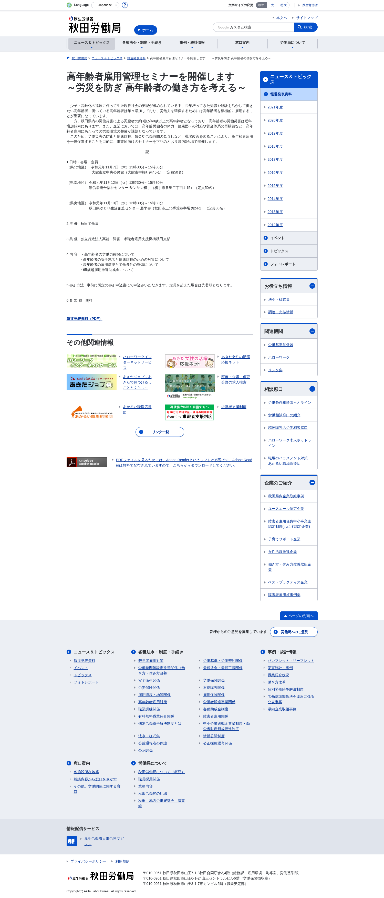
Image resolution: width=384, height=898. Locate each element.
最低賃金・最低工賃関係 (223, 668)
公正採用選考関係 (217, 743)
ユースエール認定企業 (286, 509)
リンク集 (275, 370)
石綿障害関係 (214, 687)
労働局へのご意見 (294, 632)
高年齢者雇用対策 (152, 702)
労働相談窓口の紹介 (284, 415)
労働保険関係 (214, 680)
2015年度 (275, 186)
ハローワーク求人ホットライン (289, 443)
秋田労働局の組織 (152, 793)
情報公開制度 (214, 736)
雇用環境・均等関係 (154, 695)
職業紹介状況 (278, 675)
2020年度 (275, 120)
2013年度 (275, 212)
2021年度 (275, 107)
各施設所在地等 (86, 772)
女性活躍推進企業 (282, 552)
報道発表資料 (281, 94)
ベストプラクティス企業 (288, 582)
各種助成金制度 (215, 709)
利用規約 (122, 861)
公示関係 (145, 750)
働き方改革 (277, 682)
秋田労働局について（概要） (161, 772)
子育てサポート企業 (284, 539)
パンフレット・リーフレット (291, 661)
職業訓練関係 (149, 709)
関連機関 (289, 331)
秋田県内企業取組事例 (286, 496)
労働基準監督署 (280, 345)
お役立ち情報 (289, 286)
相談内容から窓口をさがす (95, 779)
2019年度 (275, 133)
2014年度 (275, 199)
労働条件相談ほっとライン (289, 402)
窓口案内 (82, 763)
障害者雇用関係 (215, 716)
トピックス (279, 251)
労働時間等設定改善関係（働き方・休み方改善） (161, 670)
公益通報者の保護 (152, 743)
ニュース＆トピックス (291, 79)
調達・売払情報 (280, 312)
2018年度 (275, 146)
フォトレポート (282, 264)
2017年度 (275, 159)
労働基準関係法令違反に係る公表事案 (291, 699)
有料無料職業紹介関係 (156, 716)
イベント (277, 238)
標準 (261, 5)
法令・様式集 (279, 299)
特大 (284, 5)
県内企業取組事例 (282, 709)
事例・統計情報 (282, 652)
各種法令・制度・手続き (160, 652)
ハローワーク (279, 357)
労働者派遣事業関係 (219, 702)
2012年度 (275, 225)
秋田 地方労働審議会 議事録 (161, 803)
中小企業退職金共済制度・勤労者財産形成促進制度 (226, 726)
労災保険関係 (149, 687)
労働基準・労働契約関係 (223, 661)
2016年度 (275, 172)
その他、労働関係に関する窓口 (97, 789)
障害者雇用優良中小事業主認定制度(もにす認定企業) (289, 524)
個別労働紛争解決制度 (286, 689)
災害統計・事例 (280, 668)
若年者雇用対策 (150, 661)
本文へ (281, 17)
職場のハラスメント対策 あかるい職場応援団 (289, 461)
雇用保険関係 (214, 695)
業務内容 (145, 786)
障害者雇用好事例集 (284, 595)
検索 (308, 27)
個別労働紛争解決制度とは (159, 723)
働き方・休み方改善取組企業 (289, 567)
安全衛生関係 (149, 680)
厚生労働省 (310, 5)
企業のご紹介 (289, 483)
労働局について (152, 763)
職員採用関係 (149, 779)
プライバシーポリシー (88, 861)
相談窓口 (289, 389)
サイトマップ (307, 17)
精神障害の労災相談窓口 (288, 428)
